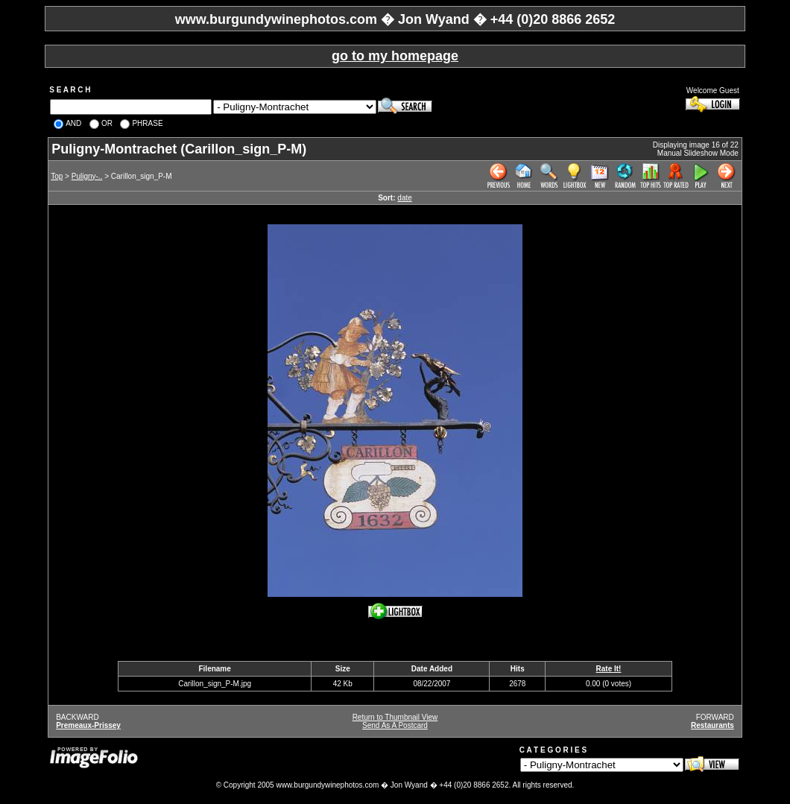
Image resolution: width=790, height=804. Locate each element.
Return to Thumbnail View (395, 717)
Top (57, 176)
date (404, 198)
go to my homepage (395, 55)
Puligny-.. (87, 176)
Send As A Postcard (395, 725)
